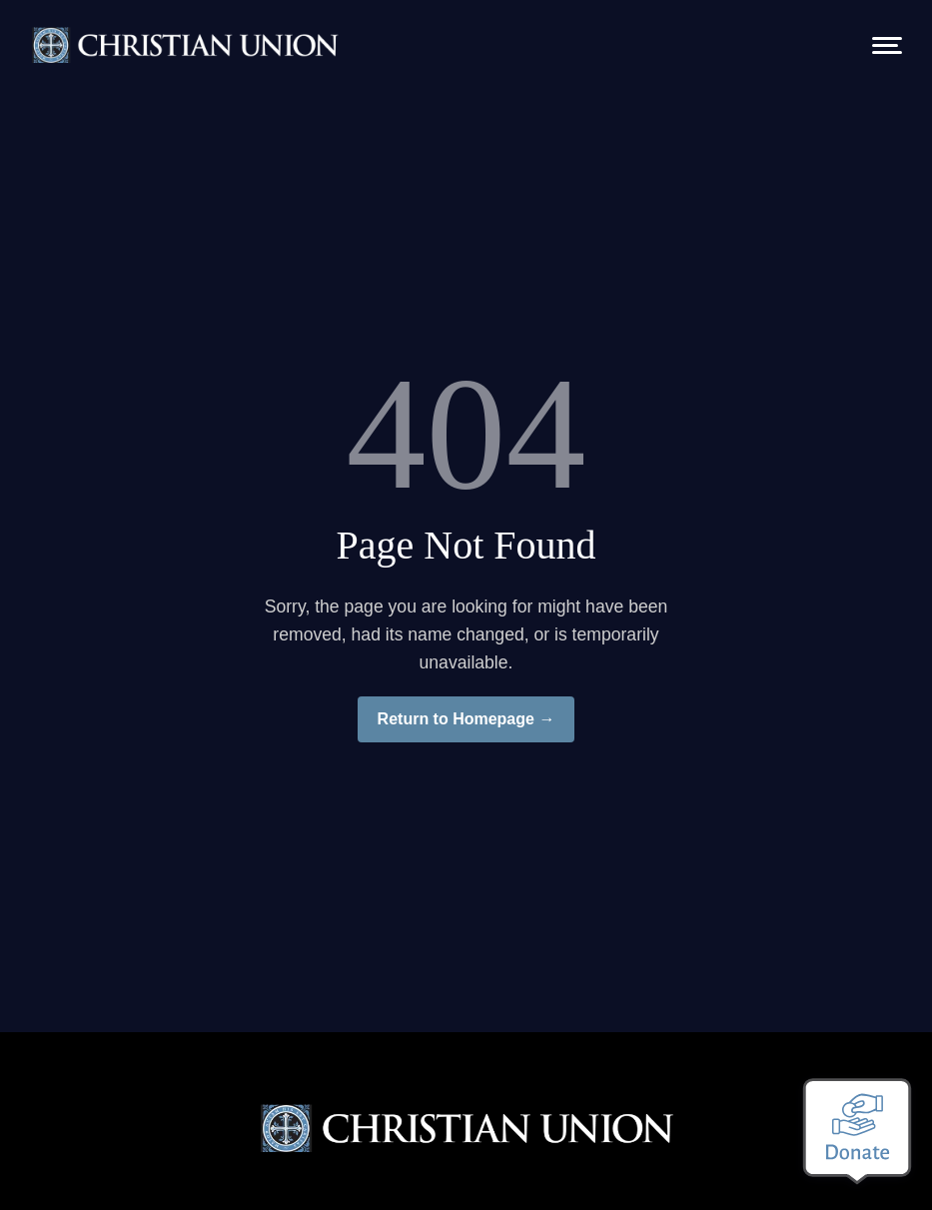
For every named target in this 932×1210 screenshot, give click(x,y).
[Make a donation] (857, 1131)
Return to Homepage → (466, 718)
